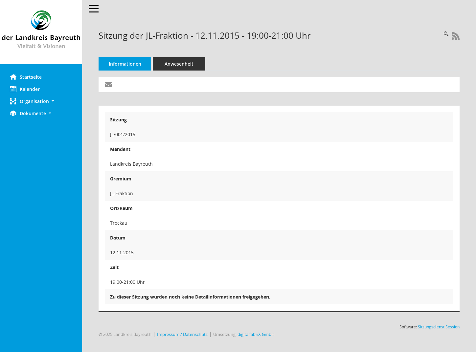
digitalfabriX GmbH (256, 334)
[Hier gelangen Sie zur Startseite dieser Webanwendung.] (41, 32)
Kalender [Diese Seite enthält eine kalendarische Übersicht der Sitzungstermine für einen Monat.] (25, 89)
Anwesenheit (179, 64)
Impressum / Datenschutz (182, 334)
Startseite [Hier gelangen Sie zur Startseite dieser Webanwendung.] (26, 76)
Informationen (125, 64)
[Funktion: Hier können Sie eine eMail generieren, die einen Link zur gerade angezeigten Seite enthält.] (108, 85)
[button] (41, 101)
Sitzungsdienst (439, 327)
